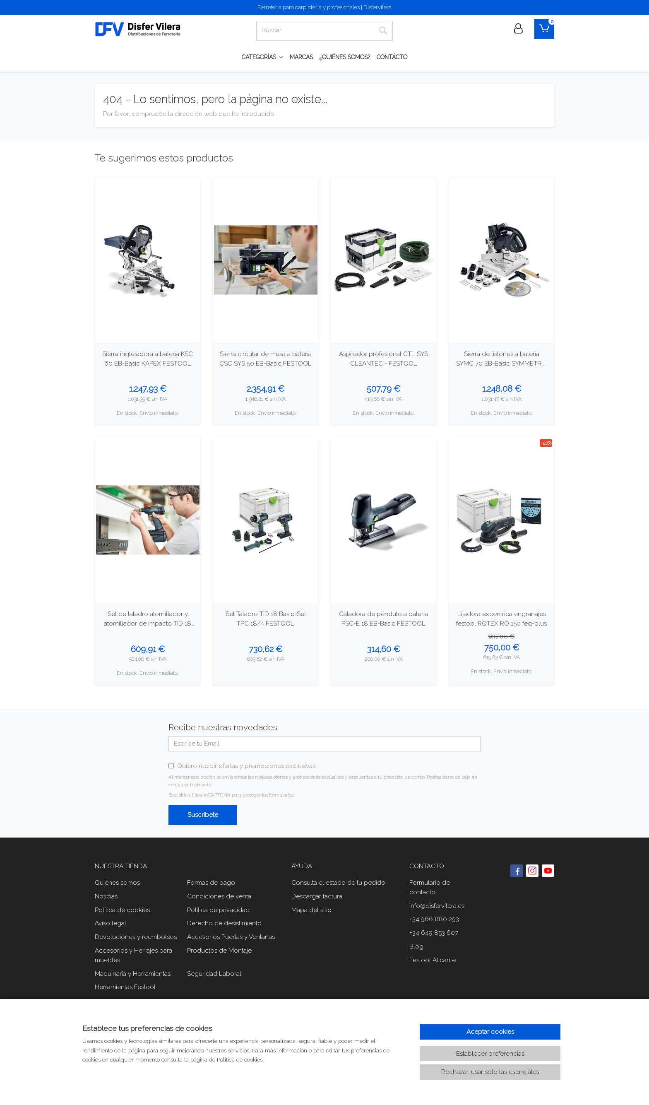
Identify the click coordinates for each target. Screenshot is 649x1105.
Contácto (392, 57)
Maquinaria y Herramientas (133, 973)
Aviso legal (110, 923)
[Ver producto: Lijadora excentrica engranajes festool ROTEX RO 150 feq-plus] (501, 520)
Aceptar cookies (490, 1031)
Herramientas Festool (125, 987)
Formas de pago (211, 882)
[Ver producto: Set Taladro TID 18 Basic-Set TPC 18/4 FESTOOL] (265, 520)
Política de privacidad (218, 910)
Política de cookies (122, 910)
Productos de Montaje (219, 950)
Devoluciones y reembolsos (136, 937)
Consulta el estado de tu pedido (338, 882)
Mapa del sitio (311, 910)
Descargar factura (316, 896)
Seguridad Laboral (214, 973)
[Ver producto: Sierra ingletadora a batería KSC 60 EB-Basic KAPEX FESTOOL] (147, 260)
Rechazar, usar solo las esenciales (490, 1072)
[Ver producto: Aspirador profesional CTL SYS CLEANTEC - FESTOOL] (383, 260)
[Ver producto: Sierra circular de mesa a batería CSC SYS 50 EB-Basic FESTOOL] (265, 260)
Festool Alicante (432, 960)
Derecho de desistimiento (224, 923)
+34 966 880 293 (434, 919)
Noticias (106, 896)
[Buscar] (314, 31)
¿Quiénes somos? (345, 57)
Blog (416, 946)
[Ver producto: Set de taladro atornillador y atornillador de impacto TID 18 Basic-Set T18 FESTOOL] (147, 520)
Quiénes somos (117, 882)
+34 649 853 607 (433, 932)
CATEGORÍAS (262, 57)
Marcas (301, 57)
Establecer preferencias (490, 1053)
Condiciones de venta (219, 896)
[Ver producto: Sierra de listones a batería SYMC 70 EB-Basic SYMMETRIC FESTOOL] (501, 260)
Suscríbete (202, 815)
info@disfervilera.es (436, 906)
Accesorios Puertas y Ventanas (231, 937)
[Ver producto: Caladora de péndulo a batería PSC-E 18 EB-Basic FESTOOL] (383, 520)
